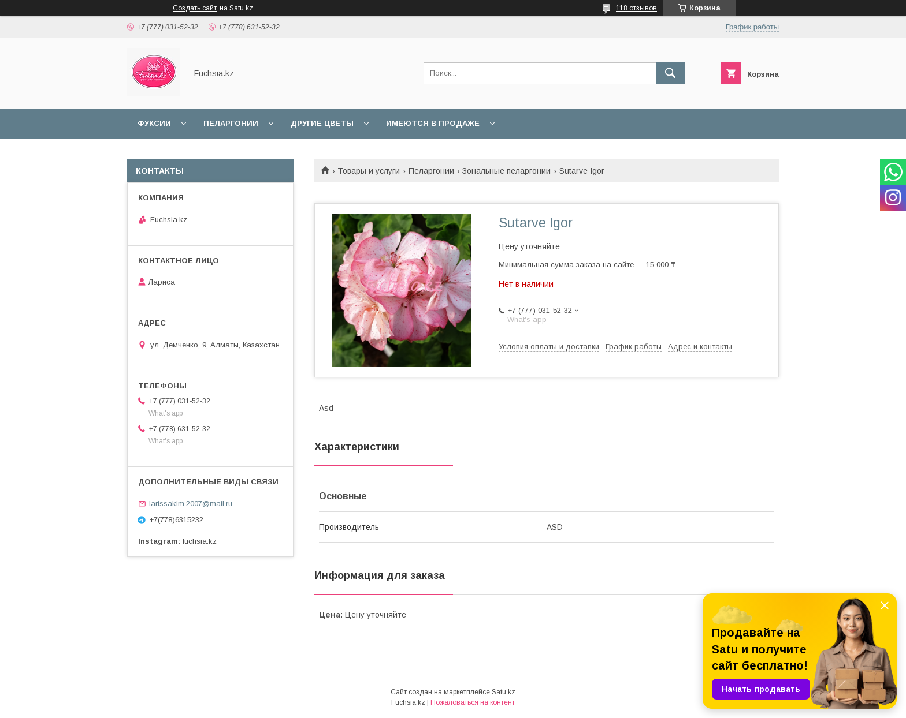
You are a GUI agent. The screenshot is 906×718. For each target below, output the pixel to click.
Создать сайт (195, 8)
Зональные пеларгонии (506, 170)
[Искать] (670, 73)
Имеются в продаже (433, 123)
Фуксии (154, 123)
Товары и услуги (368, 170)
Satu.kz (503, 692)
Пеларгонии (230, 123)
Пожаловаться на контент (472, 702)
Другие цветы (322, 123)
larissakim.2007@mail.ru (190, 503)
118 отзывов (636, 8)
